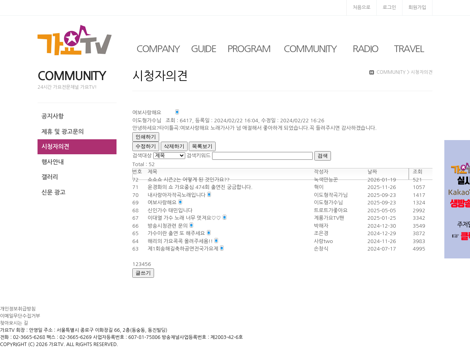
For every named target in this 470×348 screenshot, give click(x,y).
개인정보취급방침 (18, 309)
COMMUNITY (310, 48)
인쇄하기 (145, 137)
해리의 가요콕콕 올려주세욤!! (181, 241)
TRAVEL (409, 48)
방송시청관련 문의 (168, 225)
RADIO (365, 48)
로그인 (389, 7)
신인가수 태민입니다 (170, 210)
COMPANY (158, 48)
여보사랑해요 (163, 202)
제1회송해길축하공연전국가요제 (184, 248)
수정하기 (145, 146)
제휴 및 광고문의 (62, 132)
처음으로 (361, 7)
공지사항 (52, 116)
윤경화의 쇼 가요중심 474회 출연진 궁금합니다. (200, 187)
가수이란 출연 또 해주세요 (177, 233)
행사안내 (52, 162)
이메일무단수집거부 (20, 316)
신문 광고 (53, 192)
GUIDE (203, 48)
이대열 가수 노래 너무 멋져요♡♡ (185, 218)
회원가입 (417, 7)
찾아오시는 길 (14, 323)
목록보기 (202, 146)
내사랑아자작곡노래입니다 (177, 195)
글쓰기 (143, 273)
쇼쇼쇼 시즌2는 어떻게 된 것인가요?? (189, 179)
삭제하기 (174, 146)
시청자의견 (55, 147)
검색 (323, 156)
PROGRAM (248, 48)
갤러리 (49, 177)
